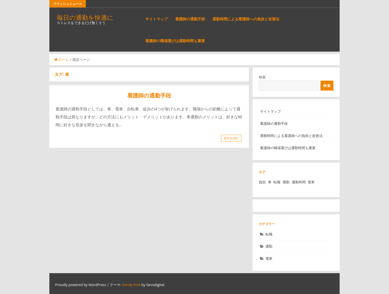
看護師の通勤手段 (190, 18)
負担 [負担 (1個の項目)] (262, 182)
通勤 (268, 246)
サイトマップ (156, 18)
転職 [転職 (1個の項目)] (276, 182)
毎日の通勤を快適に (85, 17)
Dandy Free (131, 284)
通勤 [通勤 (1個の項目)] (286, 182)
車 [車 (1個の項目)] (269, 182)
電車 (268, 258)
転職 (268, 234)
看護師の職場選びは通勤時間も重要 (175, 40)
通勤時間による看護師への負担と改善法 (245, 18)
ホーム (61, 59)
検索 (262, 77)
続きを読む (231, 138)
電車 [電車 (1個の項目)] (311, 182)
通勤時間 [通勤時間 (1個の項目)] (299, 182)
